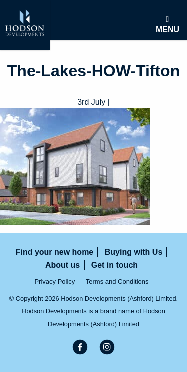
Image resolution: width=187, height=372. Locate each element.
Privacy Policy (54, 282)
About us (62, 265)
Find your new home (55, 252)
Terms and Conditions (117, 282)
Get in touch (114, 265)
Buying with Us (134, 252)
